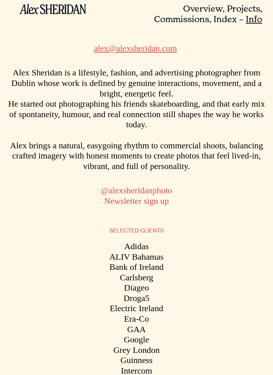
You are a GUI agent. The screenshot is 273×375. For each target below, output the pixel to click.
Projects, (244, 8)
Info (254, 19)
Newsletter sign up (136, 201)
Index (225, 19)
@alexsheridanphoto (136, 190)
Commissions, (182, 19)
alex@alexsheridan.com (135, 48)
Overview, (204, 8)
